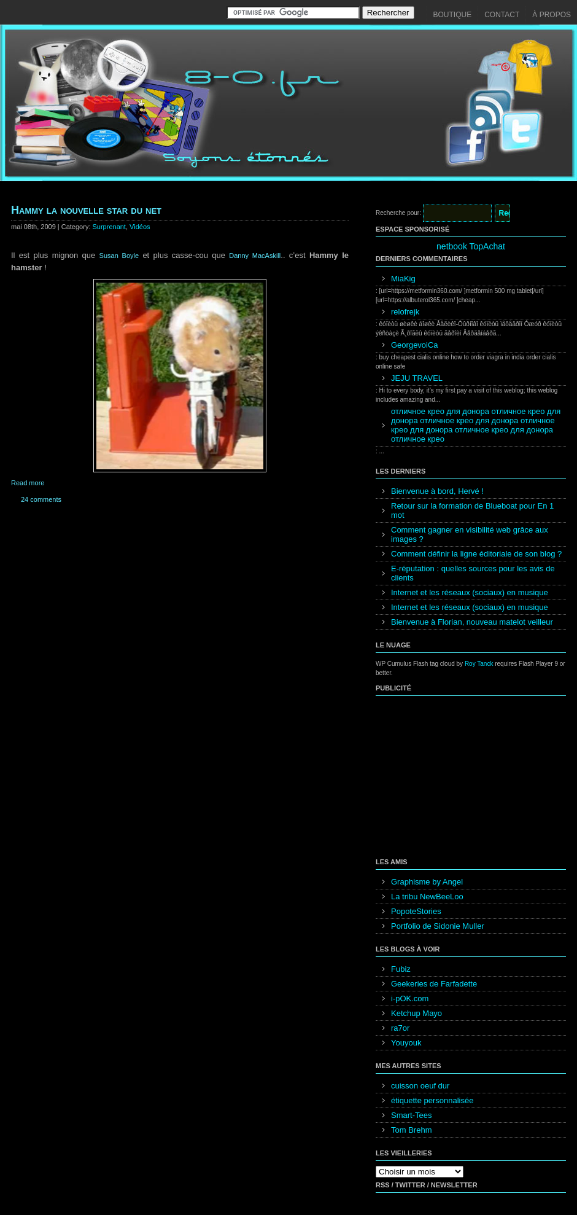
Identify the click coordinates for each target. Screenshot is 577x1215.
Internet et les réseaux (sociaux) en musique (469, 592)
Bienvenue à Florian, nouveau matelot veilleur (472, 622)
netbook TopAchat (470, 246)
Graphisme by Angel (427, 881)
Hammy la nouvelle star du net (86, 210)
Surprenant (109, 226)
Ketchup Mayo (416, 1013)
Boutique (452, 14)
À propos (551, 14)
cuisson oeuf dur (420, 1085)
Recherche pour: (398, 212)
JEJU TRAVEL (417, 378)
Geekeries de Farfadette (434, 983)
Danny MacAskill (255, 255)
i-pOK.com (409, 998)
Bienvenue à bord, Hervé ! (437, 491)
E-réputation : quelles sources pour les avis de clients (473, 573)
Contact (501, 14)
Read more (27, 482)
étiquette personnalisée (432, 1100)
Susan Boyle (119, 255)
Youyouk (406, 1042)
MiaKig (403, 278)
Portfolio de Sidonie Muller (437, 926)
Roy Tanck (479, 663)
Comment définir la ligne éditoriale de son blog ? (476, 553)
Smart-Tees (411, 1115)
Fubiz (401, 969)
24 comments (41, 499)
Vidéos (140, 226)
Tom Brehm (411, 1130)
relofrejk (405, 311)
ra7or (400, 1028)
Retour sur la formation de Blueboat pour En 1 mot (472, 510)
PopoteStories (416, 911)
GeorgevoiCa (414, 345)
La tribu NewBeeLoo (427, 896)
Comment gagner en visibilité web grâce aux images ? (469, 534)
